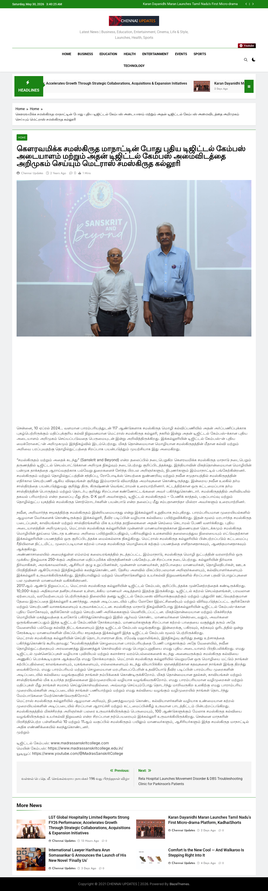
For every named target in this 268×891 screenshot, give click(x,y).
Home (66, 54)
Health (130, 54)
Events (181, 54)
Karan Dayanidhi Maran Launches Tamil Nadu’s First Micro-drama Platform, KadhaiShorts (190, 4)
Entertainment (155, 54)
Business (85, 54)
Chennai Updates (32, 173)
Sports (200, 54)
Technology (134, 66)
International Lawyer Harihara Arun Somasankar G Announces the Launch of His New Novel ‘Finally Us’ (87, 855)
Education (108, 54)
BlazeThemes (179, 884)
